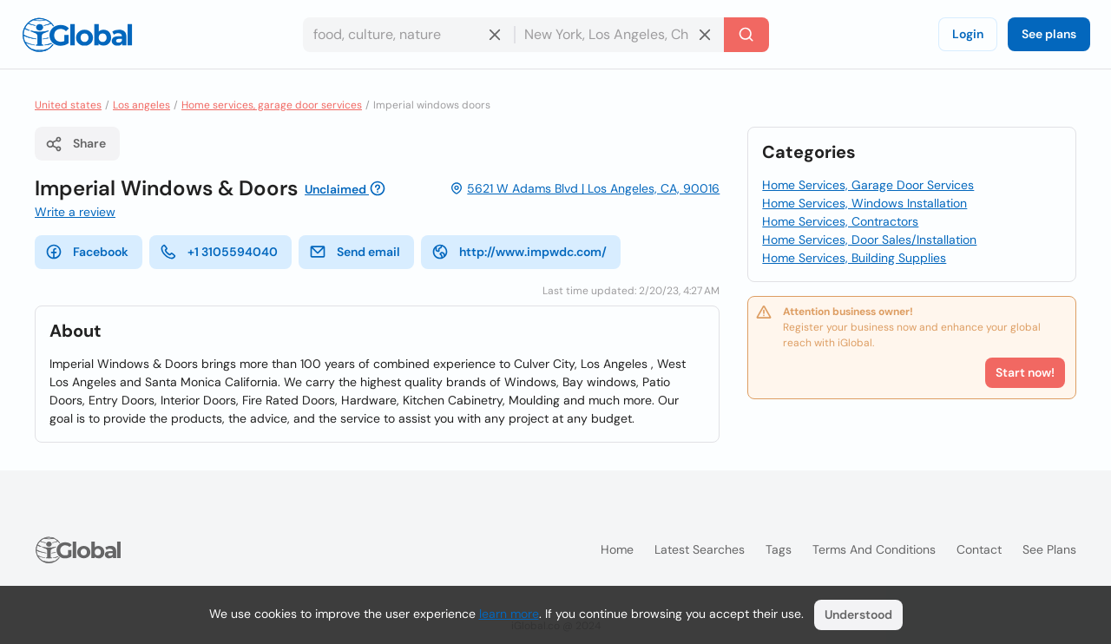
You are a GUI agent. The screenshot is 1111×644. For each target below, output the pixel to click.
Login (967, 34)
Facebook (86, 251)
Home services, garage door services (271, 105)
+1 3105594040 (219, 251)
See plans (1049, 34)
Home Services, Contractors (840, 221)
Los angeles (141, 105)
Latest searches (699, 549)
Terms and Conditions (874, 549)
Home (617, 549)
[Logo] (77, 34)
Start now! (1025, 372)
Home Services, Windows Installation (864, 203)
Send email (354, 251)
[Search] (746, 34)
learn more (509, 613)
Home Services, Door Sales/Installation (869, 239)
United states (68, 105)
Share (75, 144)
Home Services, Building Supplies (854, 258)
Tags (779, 549)
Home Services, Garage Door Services (868, 185)
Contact (979, 549)
